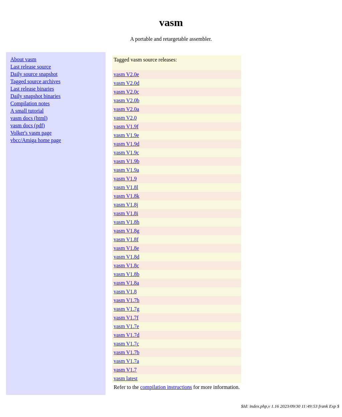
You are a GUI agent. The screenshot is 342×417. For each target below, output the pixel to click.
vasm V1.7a (126, 361)
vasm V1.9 (125, 178)
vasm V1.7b (126, 352)
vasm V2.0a (126, 109)
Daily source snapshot (33, 74)
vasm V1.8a (126, 283)
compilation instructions (166, 387)
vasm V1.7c (126, 343)
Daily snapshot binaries (35, 96)
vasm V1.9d (126, 144)
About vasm (23, 59)
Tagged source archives (35, 81)
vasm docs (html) (28, 118)
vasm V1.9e (126, 135)
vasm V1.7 (125, 370)
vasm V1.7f (126, 317)
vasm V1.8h (126, 222)
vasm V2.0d (126, 83)
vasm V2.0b (126, 100)
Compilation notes (30, 103)
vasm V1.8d (126, 257)
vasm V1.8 (125, 291)
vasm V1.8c (126, 265)
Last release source (30, 67)
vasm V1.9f (126, 126)
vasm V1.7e (126, 326)
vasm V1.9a (126, 170)
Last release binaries (32, 89)
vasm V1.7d (126, 335)
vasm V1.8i (126, 213)
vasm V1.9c (126, 152)
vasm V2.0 (125, 118)
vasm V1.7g (126, 309)
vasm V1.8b (126, 274)
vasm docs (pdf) (27, 125)
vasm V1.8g (126, 231)
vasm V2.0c (126, 92)
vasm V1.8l (126, 187)
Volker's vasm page (30, 133)
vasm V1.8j (126, 204)
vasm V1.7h (126, 300)
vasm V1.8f (126, 239)
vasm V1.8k (126, 196)
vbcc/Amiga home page (35, 140)
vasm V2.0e (126, 74)
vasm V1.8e (126, 248)
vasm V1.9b (126, 161)
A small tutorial (27, 111)
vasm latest (126, 378)
